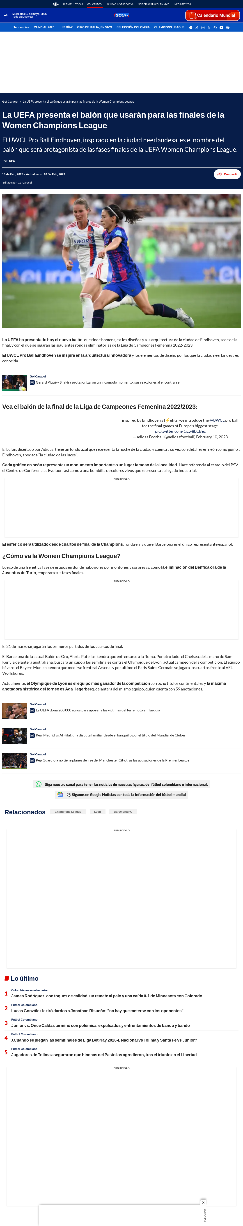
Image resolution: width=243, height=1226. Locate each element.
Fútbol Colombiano (24, 1005)
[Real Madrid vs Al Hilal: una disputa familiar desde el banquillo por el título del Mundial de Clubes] (14, 736)
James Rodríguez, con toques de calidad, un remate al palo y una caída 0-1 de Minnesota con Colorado (106, 995)
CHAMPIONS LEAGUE (169, 27)
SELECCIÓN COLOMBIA (133, 27)
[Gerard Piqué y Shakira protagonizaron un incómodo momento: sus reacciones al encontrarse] (14, 383)
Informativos (182, 4)
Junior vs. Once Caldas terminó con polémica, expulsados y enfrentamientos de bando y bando (100, 1025)
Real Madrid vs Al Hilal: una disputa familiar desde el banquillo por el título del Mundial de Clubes (111, 735)
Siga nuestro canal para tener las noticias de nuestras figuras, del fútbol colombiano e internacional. (121, 784)
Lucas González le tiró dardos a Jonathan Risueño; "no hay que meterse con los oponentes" (97, 1010)
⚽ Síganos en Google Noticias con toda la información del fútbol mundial (121, 795)
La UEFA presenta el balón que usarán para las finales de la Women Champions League (78, 101)
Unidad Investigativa (120, 4)
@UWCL (217, 420)
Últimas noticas (73, 4)
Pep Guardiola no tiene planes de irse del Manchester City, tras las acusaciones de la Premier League (112, 760)
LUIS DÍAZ (66, 27)
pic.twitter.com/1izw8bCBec (180, 431)
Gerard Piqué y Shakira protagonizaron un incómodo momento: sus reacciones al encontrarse (107, 382)
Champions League (68, 811)
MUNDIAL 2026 (44, 27)
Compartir (227, 174)
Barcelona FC (123, 811)
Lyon (97, 811)
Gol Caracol (95, 4)
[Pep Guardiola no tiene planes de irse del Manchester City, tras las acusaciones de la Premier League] (14, 761)
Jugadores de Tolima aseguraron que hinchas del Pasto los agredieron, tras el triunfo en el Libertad (104, 1054)
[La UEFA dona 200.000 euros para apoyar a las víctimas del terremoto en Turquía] (14, 711)
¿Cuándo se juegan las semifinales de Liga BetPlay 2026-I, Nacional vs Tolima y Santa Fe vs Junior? (104, 1039)
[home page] (56, 4)
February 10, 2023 (212, 436)
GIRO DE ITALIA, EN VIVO (94, 27)
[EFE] (12, 160)
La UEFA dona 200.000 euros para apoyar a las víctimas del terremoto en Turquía (98, 710)
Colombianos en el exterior (29, 990)
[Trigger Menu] (6, 15)
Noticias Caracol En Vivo (153, 4)
